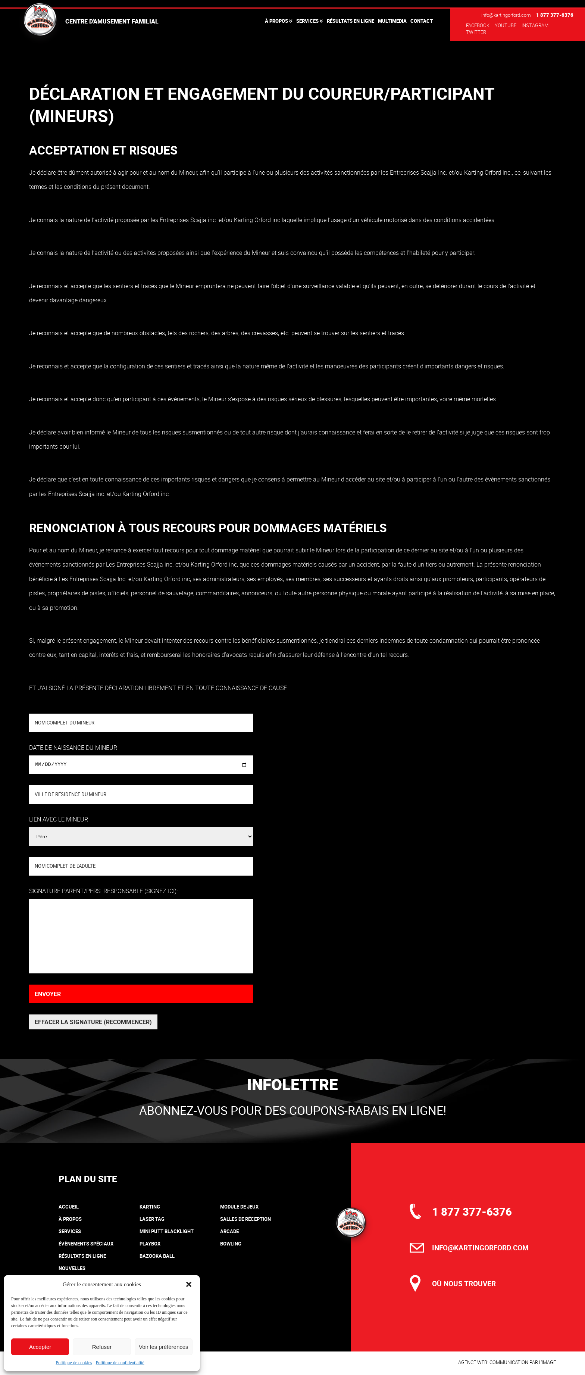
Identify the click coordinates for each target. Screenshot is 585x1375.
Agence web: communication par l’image (507, 1362)
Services (307, 21)
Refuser (102, 1347)
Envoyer (48, 994)
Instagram (535, 25)
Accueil (69, 1206)
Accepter (40, 1347)
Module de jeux (239, 1206)
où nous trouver (464, 1283)
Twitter (476, 32)
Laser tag (152, 1219)
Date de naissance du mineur (73, 747)
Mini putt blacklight (167, 1231)
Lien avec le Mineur (58, 819)
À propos (276, 21)
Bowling (230, 1243)
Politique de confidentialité (120, 1362)
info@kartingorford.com (506, 15)
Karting (150, 1206)
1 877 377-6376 (554, 15)
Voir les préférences (163, 1347)
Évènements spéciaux (86, 1243)
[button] (189, 1284)
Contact (421, 21)
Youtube (505, 25)
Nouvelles (72, 1268)
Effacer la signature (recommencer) (93, 1022)
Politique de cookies (74, 1362)
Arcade (229, 1231)
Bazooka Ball (157, 1256)
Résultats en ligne (350, 21)
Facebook (477, 25)
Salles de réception (245, 1219)
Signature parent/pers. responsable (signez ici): (103, 891)
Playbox (150, 1243)
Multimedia (392, 21)
